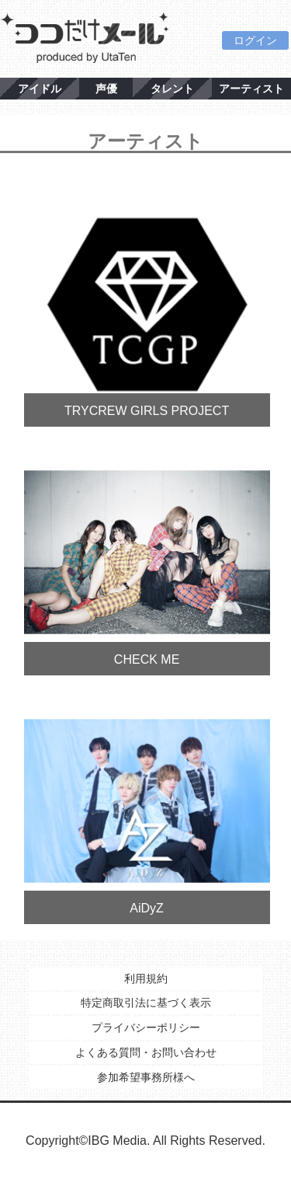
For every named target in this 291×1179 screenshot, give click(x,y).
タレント (172, 88)
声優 (106, 88)
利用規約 (146, 978)
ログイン (255, 40)
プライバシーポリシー (146, 1027)
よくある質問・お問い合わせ (146, 1052)
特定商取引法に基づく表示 (146, 1002)
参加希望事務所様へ (146, 1077)
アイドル (39, 88)
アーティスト (251, 88)
